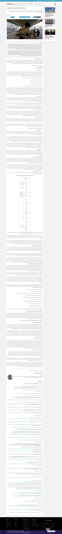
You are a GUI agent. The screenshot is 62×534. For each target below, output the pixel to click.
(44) (11, 328)
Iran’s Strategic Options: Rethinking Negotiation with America (49, 26)
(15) (27, 126)
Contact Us (16, 520)
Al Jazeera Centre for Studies (26, 521)
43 (28, 328)
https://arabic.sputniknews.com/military (25, 444)
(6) (10, 98)
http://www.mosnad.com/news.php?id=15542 (17, 509)
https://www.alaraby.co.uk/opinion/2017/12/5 (17, 412)
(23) (18, 165)
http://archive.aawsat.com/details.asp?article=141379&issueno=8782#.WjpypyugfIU (31, 432)
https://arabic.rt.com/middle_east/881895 (15, 453)
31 (10, 248)
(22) (37, 160)
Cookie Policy (8, 524)
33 (10, 257)
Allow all (51, 531)
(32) (39, 251)
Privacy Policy (8, 523)
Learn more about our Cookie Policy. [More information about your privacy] (25, 532)
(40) (25, 295)
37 (26, 273)
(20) (26, 146)
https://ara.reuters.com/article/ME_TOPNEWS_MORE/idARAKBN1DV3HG (32, 493)
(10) (34, 109)
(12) (21, 114)
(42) (29, 318)
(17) (33, 133)
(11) (30, 113)
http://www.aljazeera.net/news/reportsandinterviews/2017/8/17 (34, 488)
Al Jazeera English (34, 520)
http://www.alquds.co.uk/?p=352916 (21, 437)
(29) (40, 238)
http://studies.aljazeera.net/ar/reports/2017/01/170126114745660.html (28, 457)
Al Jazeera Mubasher (34, 523)
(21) (26, 147)
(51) (35, 365)
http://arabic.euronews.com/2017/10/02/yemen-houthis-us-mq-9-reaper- (30, 482)
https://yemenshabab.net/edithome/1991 (18, 434)
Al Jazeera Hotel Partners (26, 526)
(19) (11, 141)
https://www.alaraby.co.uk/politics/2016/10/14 (19, 459)
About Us (7, 520)
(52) (14, 365)
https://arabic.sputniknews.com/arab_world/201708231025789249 (16, 424)
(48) (36, 336)
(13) (22, 115)
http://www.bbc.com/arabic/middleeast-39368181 (14, 468)
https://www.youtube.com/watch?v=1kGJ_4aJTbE (14, 482)
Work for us (16, 523)
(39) (34, 287)
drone (40, 482)
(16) (9, 132)
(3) (38, 92)
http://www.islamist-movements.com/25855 (20, 404)
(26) (33, 173)
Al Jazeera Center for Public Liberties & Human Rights (26, 528)
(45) (8, 331)
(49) (15, 346)
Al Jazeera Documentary (35, 524)
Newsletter (16, 524)
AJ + (32, 527)
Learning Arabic (25, 524)
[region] (31, 532)
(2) (20, 76)
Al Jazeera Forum (25, 525)
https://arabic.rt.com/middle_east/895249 (22, 421)
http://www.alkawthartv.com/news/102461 (19, 463)
